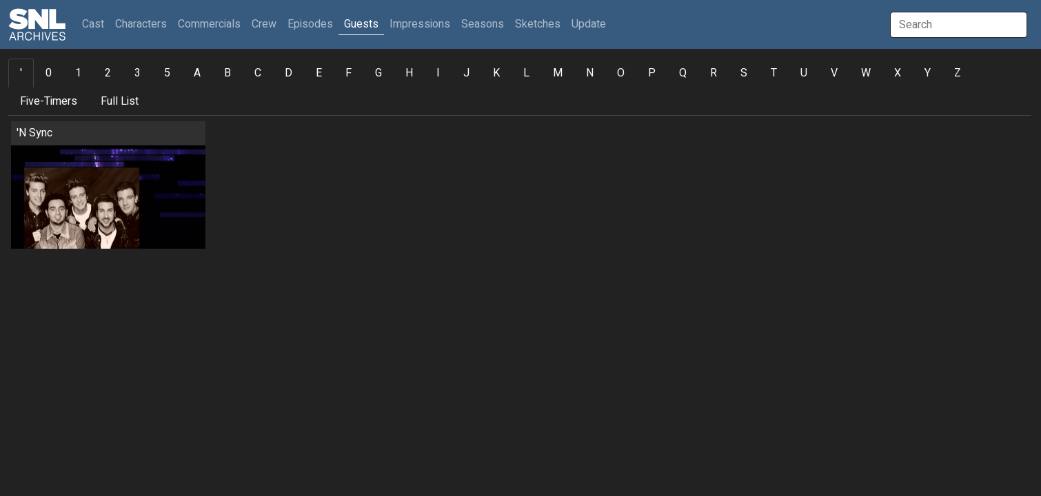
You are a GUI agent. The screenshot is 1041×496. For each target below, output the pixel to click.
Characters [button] (141, 24)
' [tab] (21, 73)
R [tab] (713, 73)
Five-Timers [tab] (48, 101)
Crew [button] (264, 24)
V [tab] (834, 73)
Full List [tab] (120, 101)
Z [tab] (957, 73)
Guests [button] (361, 24)
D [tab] (288, 73)
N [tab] (590, 73)
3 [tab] (137, 73)
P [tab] (652, 73)
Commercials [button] (209, 24)
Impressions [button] (420, 24)
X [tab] (897, 73)
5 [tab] (167, 73)
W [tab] (866, 73)
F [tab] (348, 73)
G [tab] (378, 73)
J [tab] (466, 73)
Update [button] (589, 24)
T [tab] (774, 73)
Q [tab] (683, 73)
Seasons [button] (482, 24)
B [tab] (227, 73)
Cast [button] (96, 23)
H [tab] (409, 73)
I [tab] (438, 73)
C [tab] (257, 73)
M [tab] (558, 73)
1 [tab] (78, 73)
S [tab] (743, 73)
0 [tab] (49, 73)
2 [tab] (108, 73)
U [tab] (803, 73)
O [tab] (621, 73)
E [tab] (319, 73)
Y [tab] (927, 73)
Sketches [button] (537, 24)
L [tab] (526, 73)
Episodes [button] (310, 24)
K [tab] (496, 73)
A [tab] (197, 73)
